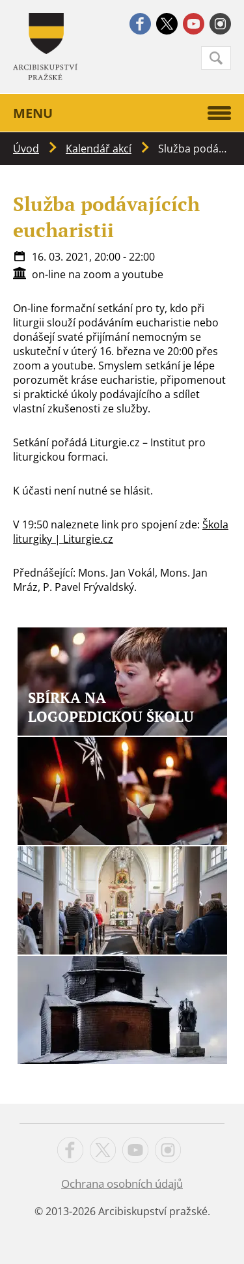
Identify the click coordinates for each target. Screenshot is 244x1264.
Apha (45, 46)
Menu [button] (122, 113)
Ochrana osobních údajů (122, 1183)
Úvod (26, 148)
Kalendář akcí (98, 148)
